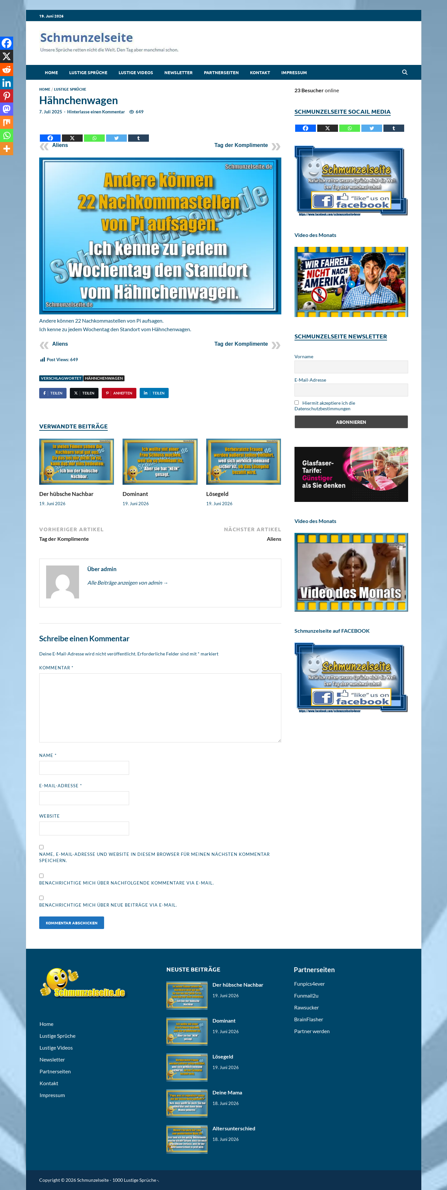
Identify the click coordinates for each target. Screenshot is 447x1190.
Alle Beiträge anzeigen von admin (127, 582)
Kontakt (260, 72)
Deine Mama (227, 1092)
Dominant (135, 493)
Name (48, 755)
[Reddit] (6, 69)
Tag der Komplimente (241, 145)
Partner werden (312, 1031)
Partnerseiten (221, 72)
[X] (72, 133)
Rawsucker (306, 1007)
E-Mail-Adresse (60, 785)
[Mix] (6, 122)
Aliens (60, 145)
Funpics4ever (309, 983)
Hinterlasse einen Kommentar (96, 111)
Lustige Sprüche (88, 72)
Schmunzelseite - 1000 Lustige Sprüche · (117, 1180)
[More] (6, 148)
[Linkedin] (6, 82)
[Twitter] (116, 133)
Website (49, 816)
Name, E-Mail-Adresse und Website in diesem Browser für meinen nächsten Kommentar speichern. (154, 857)
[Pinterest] (6, 95)
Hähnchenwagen (104, 378)
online (316, 90)
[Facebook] (50, 133)
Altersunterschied (233, 1128)
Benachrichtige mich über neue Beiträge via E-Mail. (108, 905)
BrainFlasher (308, 1019)
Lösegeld (217, 493)
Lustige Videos (136, 72)
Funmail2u (306, 995)
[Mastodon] (6, 109)
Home (51, 72)
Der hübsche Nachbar (66, 493)
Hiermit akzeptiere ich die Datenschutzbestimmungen (324, 405)
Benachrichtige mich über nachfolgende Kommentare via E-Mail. (126, 882)
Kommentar (56, 667)
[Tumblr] (138, 133)
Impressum (294, 72)
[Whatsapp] (94, 133)
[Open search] (405, 72)
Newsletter (178, 72)
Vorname (303, 356)
